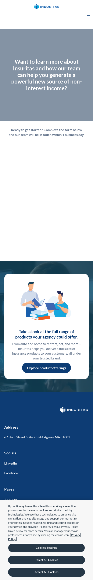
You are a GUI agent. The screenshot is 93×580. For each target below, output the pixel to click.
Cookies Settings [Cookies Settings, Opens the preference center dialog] (46, 547)
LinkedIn (10, 463)
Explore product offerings (46, 368)
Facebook (11, 473)
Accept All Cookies (46, 572)
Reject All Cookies (46, 560)
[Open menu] (88, 16)
